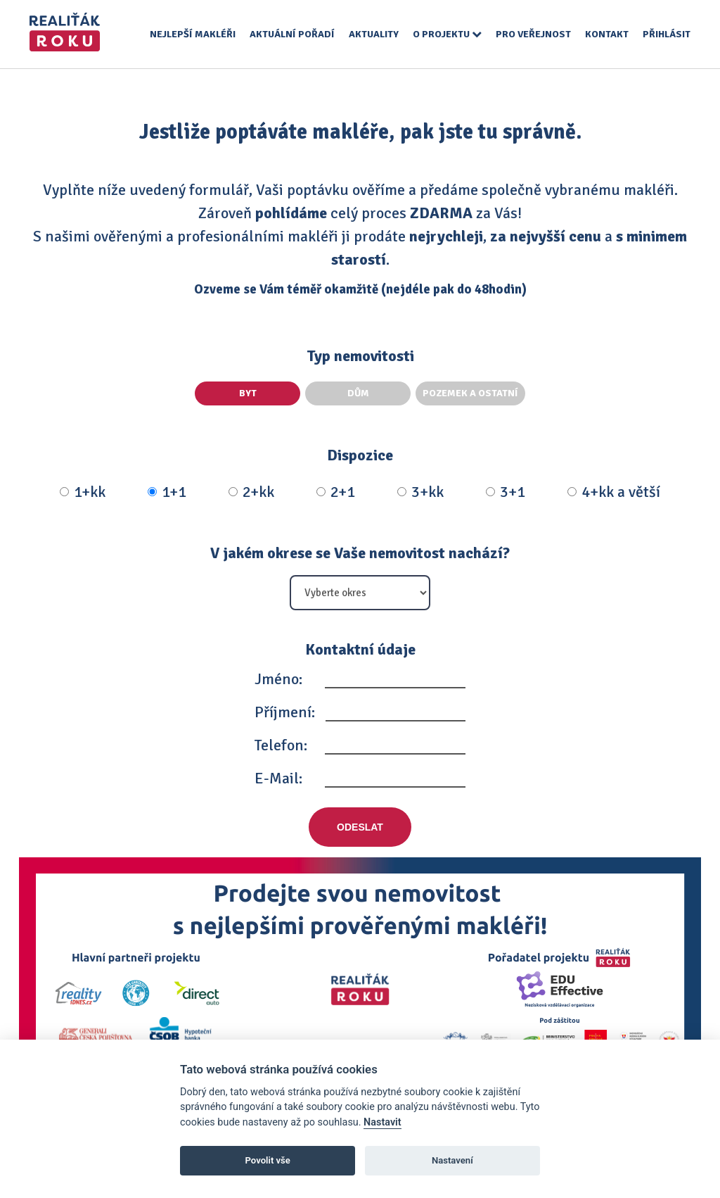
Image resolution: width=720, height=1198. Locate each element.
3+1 (505, 492)
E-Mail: (278, 778)
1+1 (167, 492)
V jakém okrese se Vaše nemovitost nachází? (360, 552)
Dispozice (360, 455)
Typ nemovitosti (360, 355)
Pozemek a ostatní (470, 393)
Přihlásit (666, 34)
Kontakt (607, 34)
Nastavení (452, 1160)
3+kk (420, 492)
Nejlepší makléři (193, 34)
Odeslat (360, 827)
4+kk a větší (613, 492)
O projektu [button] (447, 34)
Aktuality (374, 34)
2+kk (251, 492)
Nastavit (382, 1122)
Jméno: (278, 678)
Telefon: (281, 745)
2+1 (335, 492)
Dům (358, 393)
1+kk (82, 492)
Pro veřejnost (533, 34)
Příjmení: (285, 711)
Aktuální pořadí (292, 34)
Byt (248, 393)
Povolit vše (267, 1160)
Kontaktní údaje (360, 649)
